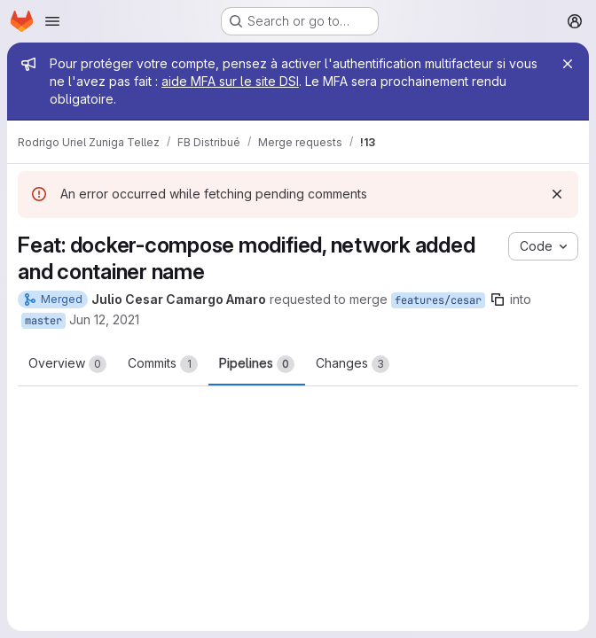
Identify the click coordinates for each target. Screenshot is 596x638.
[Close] (567, 63)
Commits (163, 364)
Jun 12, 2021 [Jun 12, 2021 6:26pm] (104, 319)
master (43, 321)
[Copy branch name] (497, 299)
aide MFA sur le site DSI (230, 81)
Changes (352, 364)
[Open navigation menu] (52, 21)
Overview (67, 364)
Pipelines (256, 364)
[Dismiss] (557, 194)
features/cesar (438, 300)
